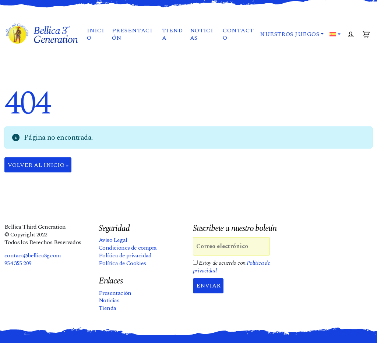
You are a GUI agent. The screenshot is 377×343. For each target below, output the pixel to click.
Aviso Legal (113, 240)
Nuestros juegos (289, 34)
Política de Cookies (122, 263)
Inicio (95, 34)
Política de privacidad (125, 255)
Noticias (202, 34)
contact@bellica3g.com (32, 255)
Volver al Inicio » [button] (38, 165)
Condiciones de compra (127, 247)
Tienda (172, 34)
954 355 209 (17, 263)
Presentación (132, 34)
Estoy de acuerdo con (231, 267)
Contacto (238, 34)
